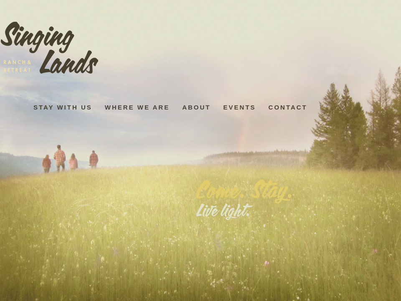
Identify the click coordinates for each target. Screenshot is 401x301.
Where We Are (137, 107)
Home (52, 49)
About (196, 107)
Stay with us (62, 107)
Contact (288, 107)
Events (239, 107)
